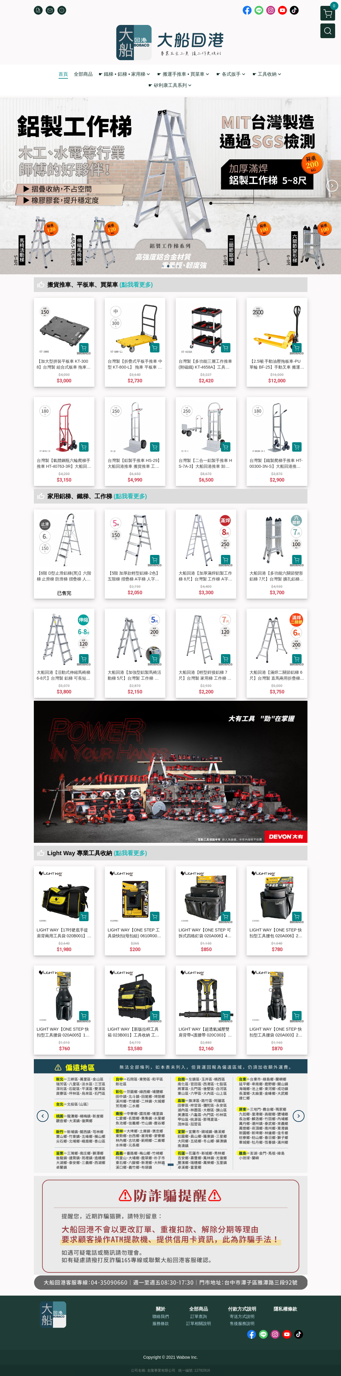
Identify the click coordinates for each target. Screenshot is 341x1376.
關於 (160, 1309)
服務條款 (160, 1323)
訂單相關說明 (198, 1323)
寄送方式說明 (242, 1316)
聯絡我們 (160, 1316)
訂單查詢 (198, 1316)
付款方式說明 (242, 1309)
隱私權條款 (285, 1309)
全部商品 (198, 1309)
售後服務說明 (242, 1323)
